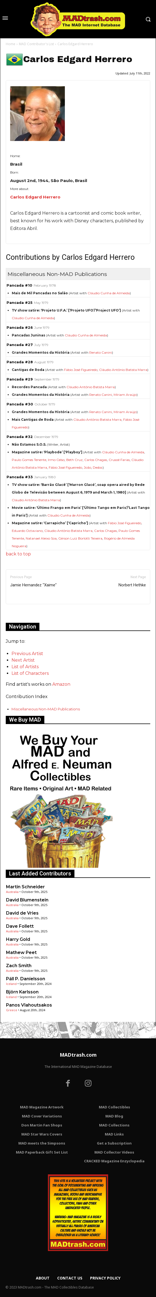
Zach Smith (18, 965)
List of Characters (30, 673)
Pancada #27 (20, 345)
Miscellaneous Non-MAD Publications (45, 709)
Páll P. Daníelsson (25, 978)
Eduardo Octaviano (27, 531)
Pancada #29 (20, 379)
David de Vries (22, 913)
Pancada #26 (20, 327)
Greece (11, 1010)
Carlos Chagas (95, 460)
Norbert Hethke (132, 585)
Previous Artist (27, 653)
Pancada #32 (20, 437)
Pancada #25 (20, 303)
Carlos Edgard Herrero (35, 197)
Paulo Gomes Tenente (29, 460)
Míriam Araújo (125, 395)
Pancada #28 (20, 362)
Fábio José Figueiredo (80, 370)
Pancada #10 (19, 285)
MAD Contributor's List (36, 44)
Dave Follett (20, 926)
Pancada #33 (20, 477)
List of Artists (25, 666)
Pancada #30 (20, 404)
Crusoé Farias (119, 460)
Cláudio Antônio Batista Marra (123, 370)
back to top (18, 554)
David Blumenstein (27, 900)
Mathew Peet (21, 952)
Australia (12, 892)
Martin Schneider (25, 886)
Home (10, 44)
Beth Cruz (74, 460)
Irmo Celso (56, 460)
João (87, 467)
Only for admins (24, 613)
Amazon (61, 684)
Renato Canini (100, 352)
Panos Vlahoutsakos (29, 1005)
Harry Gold (18, 939)
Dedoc (98, 467)
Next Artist (23, 660)
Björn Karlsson (22, 992)
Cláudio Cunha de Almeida (109, 293)
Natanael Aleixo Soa (41, 538)
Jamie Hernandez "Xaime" (33, 585)
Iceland (11, 984)
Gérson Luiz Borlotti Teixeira (80, 538)
